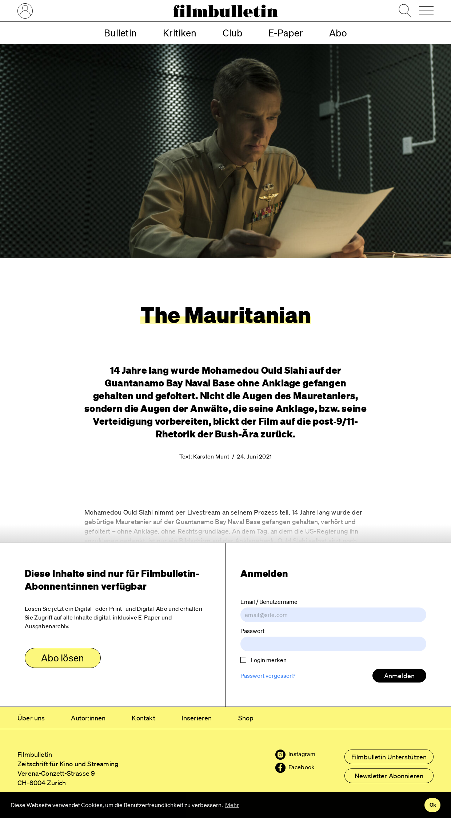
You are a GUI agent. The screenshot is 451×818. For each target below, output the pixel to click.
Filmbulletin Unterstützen (389, 757)
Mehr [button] (232, 805)
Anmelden (399, 676)
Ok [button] (433, 805)
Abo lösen (62, 657)
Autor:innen (88, 718)
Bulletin (120, 32)
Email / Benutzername (269, 601)
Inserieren (196, 718)
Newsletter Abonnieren (389, 776)
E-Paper (285, 32)
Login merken (263, 660)
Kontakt (143, 718)
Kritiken (179, 32)
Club (232, 32)
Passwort (252, 630)
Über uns (31, 718)
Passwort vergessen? (267, 675)
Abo (338, 32)
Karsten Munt (211, 456)
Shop (246, 718)
